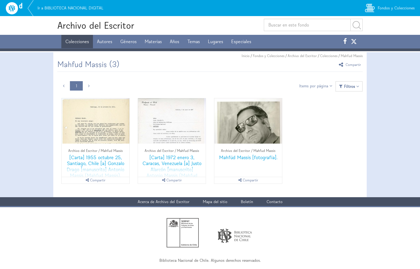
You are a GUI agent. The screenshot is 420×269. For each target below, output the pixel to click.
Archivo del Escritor (95, 25)
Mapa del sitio (215, 201)
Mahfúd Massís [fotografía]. (248, 157)
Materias (153, 41)
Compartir (351, 64)
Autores (104, 41)
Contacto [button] (275, 201)
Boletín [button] (247, 201)
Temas (193, 41)
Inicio (246, 56)
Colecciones (77, 41)
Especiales (241, 41)
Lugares (215, 41)
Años (174, 41)
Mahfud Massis (352, 56)
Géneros (128, 41)
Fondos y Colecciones (268, 56)
